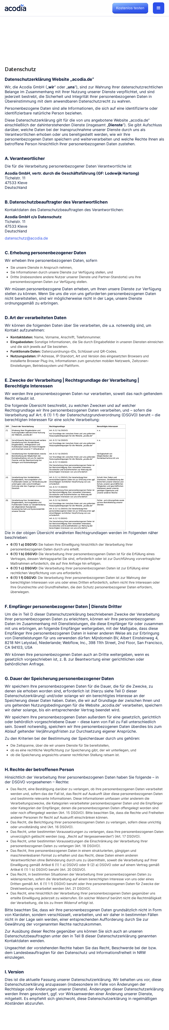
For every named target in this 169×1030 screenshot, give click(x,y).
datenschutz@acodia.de (26, 238)
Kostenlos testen (130, 8)
